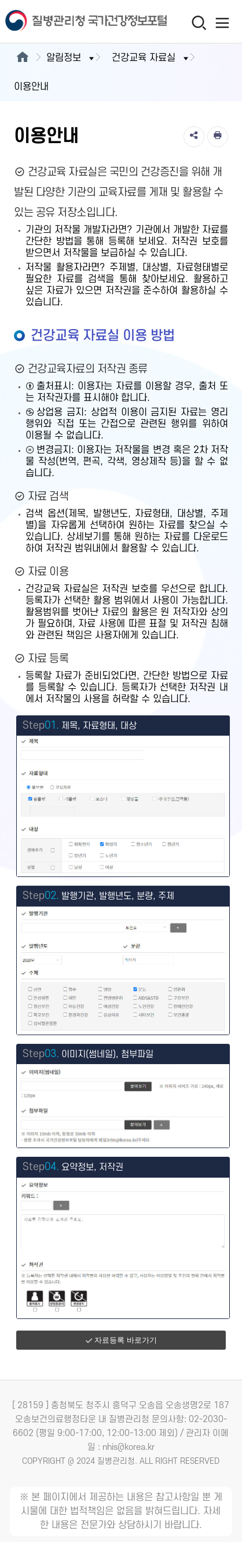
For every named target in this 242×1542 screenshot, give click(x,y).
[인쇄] (217, 136)
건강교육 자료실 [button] (151, 58)
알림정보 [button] (71, 58)
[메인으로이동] (22, 57)
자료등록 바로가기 (121, 1340)
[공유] (194, 136)
